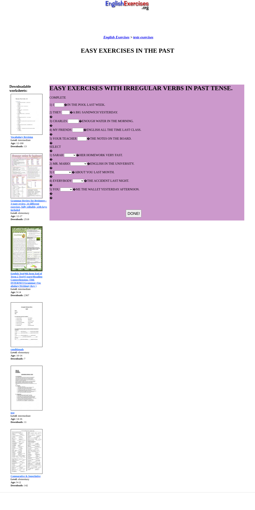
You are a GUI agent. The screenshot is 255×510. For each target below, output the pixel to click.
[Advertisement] (128, 23)
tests (136, 37)
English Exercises (116, 37)
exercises (146, 37)
